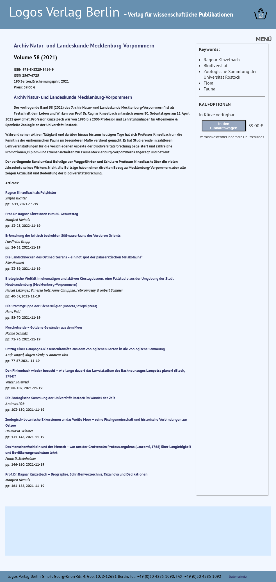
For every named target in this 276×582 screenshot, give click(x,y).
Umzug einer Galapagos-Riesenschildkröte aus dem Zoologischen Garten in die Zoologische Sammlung (85, 348)
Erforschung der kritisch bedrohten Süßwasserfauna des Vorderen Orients (62, 235)
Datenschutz (238, 576)
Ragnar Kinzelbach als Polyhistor (30, 192)
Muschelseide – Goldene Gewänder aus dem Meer (44, 327)
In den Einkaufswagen (223, 126)
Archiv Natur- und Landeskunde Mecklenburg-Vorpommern (84, 45)
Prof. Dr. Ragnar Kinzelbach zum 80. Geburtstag (41, 213)
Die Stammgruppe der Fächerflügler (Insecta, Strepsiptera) (51, 305)
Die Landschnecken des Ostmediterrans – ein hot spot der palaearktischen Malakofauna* (74, 257)
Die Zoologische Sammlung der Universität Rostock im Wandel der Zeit (60, 397)
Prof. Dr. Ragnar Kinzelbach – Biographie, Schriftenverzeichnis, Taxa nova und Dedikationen (76, 474)
